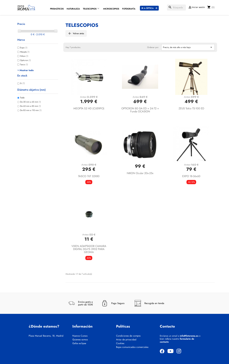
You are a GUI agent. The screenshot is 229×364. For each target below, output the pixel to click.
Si (22, 83)
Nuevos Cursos (79, 335)
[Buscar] (176, 8)
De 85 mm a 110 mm (30, 110)
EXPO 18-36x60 (191, 176)
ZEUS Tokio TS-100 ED (191, 108)
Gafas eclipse (79, 343)
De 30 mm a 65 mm (30, 101)
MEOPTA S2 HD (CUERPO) (88, 108)
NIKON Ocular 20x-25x (140, 173)
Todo (22, 97)
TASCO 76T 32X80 (88, 176)
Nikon (24, 56)
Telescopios (89, 8)
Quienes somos (80, 339)
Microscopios (111, 8)
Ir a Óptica (147, 8)
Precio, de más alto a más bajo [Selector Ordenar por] (188, 47)
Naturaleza (73, 8)
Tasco (24, 64)
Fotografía (128, 8)
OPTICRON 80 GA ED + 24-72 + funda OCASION (140, 109)
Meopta (24, 51)
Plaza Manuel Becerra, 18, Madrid (46, 335)
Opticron (25, 60)
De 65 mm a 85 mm (30, 106)
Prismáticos (57, 8)
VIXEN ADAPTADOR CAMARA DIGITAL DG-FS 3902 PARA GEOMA (88, 249)
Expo (23, 47)
